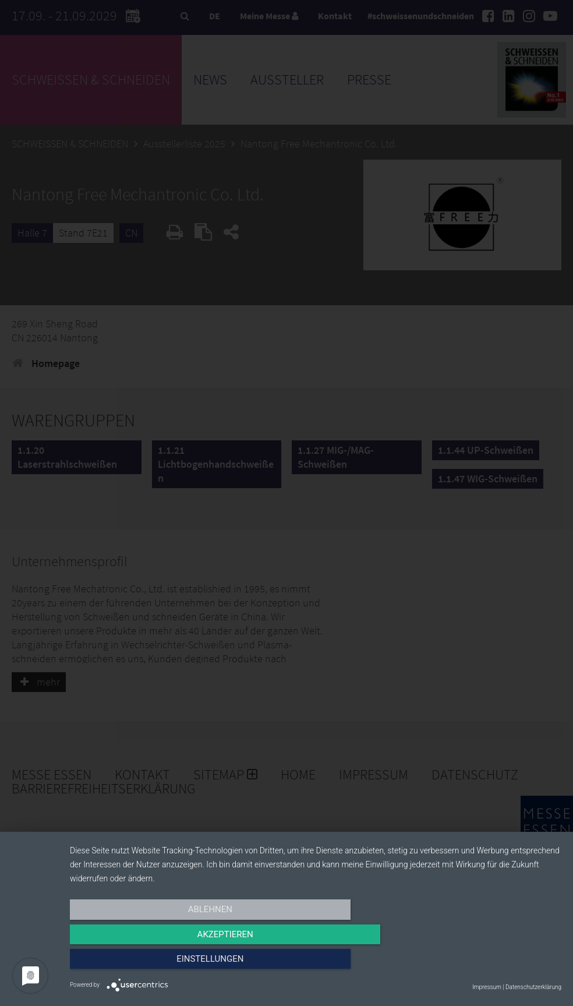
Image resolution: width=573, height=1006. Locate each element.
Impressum (486, 987)
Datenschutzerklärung (533, 987)
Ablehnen (143, 963)
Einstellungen (487, 963)
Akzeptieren (316, 963)
